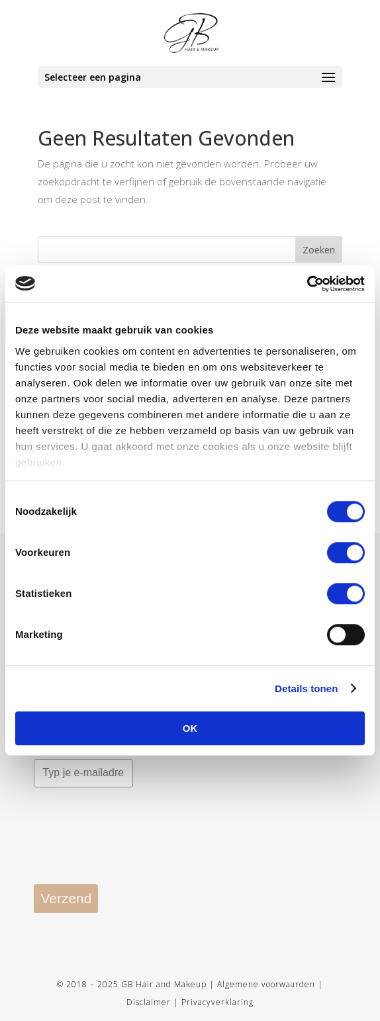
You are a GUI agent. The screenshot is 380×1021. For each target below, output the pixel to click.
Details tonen (306, 688)
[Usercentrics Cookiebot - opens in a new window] (307, 283)
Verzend (65, 898)
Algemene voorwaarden (266, 984)
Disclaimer (148, 1002)
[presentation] (134, 845)
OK (190, 728)
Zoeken (319, 250)
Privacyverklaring (217, 1002)
